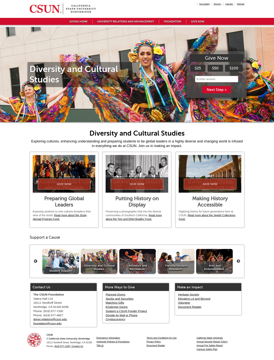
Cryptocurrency (115, 319)
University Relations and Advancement (125, 21)
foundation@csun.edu (47, 323)
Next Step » (217, 90)
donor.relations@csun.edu (50, 319)
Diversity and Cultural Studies (99, 267)
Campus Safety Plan (207, 349)
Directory (217, 4)
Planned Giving (115, 294)
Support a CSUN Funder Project (126, 311)
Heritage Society (188, 294)
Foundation (172, 21)
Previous (35, 261)
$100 (233, 68)
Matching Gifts (115, 302)
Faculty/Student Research (176, 267)
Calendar (229, 4)
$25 (198, 68)
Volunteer (184, 302)
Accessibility (204, 4)
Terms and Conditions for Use (162, 338)
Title (100, 345)
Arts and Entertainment (214, 267)
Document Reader (190, 306)
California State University (210, 338)
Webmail (240, 4)
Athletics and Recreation (138, 267)
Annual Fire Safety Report (210, 345)
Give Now (198, 21)
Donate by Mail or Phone (121, 315)
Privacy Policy (154, 341)
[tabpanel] (137, 74)
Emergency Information (108, 338)
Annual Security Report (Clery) (212, 341)
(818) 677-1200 (62, 346)
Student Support (60, 270)
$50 (215, 68)
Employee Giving (116, 306)
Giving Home (78, 21)
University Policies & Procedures (112, 341)
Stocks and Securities (119, 298)
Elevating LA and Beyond (194, 298)
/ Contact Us (77, 346)
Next (238, 261)
